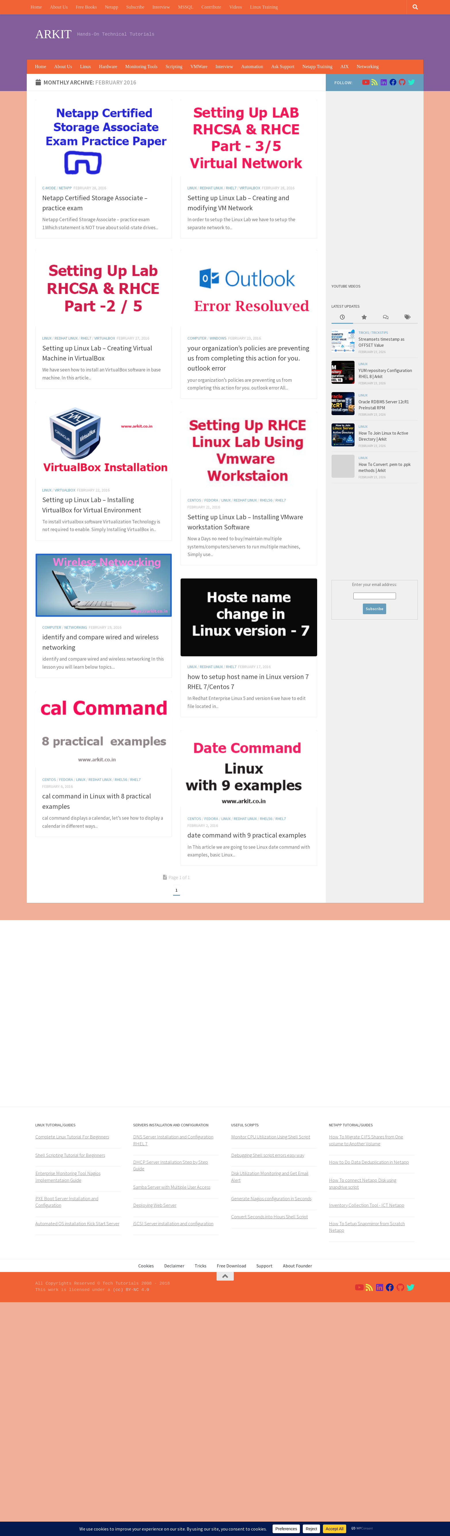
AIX (344, 66)
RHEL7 (231, 187)
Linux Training (264, 7)
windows (218, 338)
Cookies (146, 1499)
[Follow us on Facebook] (393, 82)
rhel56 (266, 557)
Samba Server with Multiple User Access (171, 1421)
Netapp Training (317, 66)
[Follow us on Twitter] (411, 82)
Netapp (111, 7)
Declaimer (174, 1499)
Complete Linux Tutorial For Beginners (72, 1371)
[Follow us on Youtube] (365, 82)
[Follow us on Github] (402, 82)
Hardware (108, 66)
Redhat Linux (211, 187)
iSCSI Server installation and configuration (173, 1457)
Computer (196, 338)
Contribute (211, 7)
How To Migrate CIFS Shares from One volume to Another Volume (366, 1374)
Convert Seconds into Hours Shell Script (269, 1450)
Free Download (231, 1499)
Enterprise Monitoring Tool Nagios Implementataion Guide (67, 1410)
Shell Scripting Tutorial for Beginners (70, 1389)
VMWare (198, 66)
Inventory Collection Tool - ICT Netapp (366, 1439)
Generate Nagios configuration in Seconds (271, 1432)
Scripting (174, 66)
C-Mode (49, 187)
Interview (161, 7)
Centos (194, 557)
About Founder (297, 1499)
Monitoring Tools (141, 66)
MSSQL (185, 7)
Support (264, 1499)
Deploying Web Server (154, 1439)
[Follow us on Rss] (374, 82)
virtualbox (250, 187)
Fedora (211, 557)
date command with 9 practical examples (246, 1006)
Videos (235, 7)
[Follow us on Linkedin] (383, 82)
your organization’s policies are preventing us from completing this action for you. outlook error (248, 358)
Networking (368, 66)
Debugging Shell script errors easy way (267, 1389)
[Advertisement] (310, 36)
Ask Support (282, 66)
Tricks (364, 332)
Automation (252, 66)
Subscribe (135, 7)
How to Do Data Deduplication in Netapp (369, 1396)
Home (36, 7)
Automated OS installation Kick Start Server (77, 1457)
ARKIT (53, 34)
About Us (59, 7)
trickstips (379, 332)
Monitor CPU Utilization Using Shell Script (270, 1371)
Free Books (86, 7)
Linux (85, 66)
